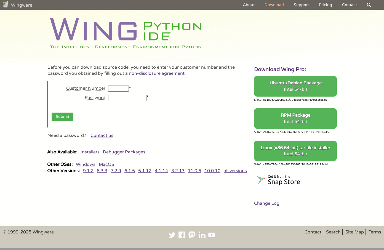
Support (301, 4)
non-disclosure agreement (157, 73)
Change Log (266, 203)
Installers (90, 152)
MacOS (106, 164)
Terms (375, 232)
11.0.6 (194, 171)
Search (333, 232)
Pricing (325, 4)
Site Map (354, 232)
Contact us (101, 135)
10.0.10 (212, 171)
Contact (349, 4)
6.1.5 (129, 171)
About (249, 4)
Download (274, 4)
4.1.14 (161, 171)
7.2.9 (116, 171)
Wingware (21, 5)
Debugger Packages (124, 152)
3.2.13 (178, 171)
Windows (85, 164)
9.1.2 (88, 171)
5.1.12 (144, 171)
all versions (235, 171)
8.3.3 (102, 171)
